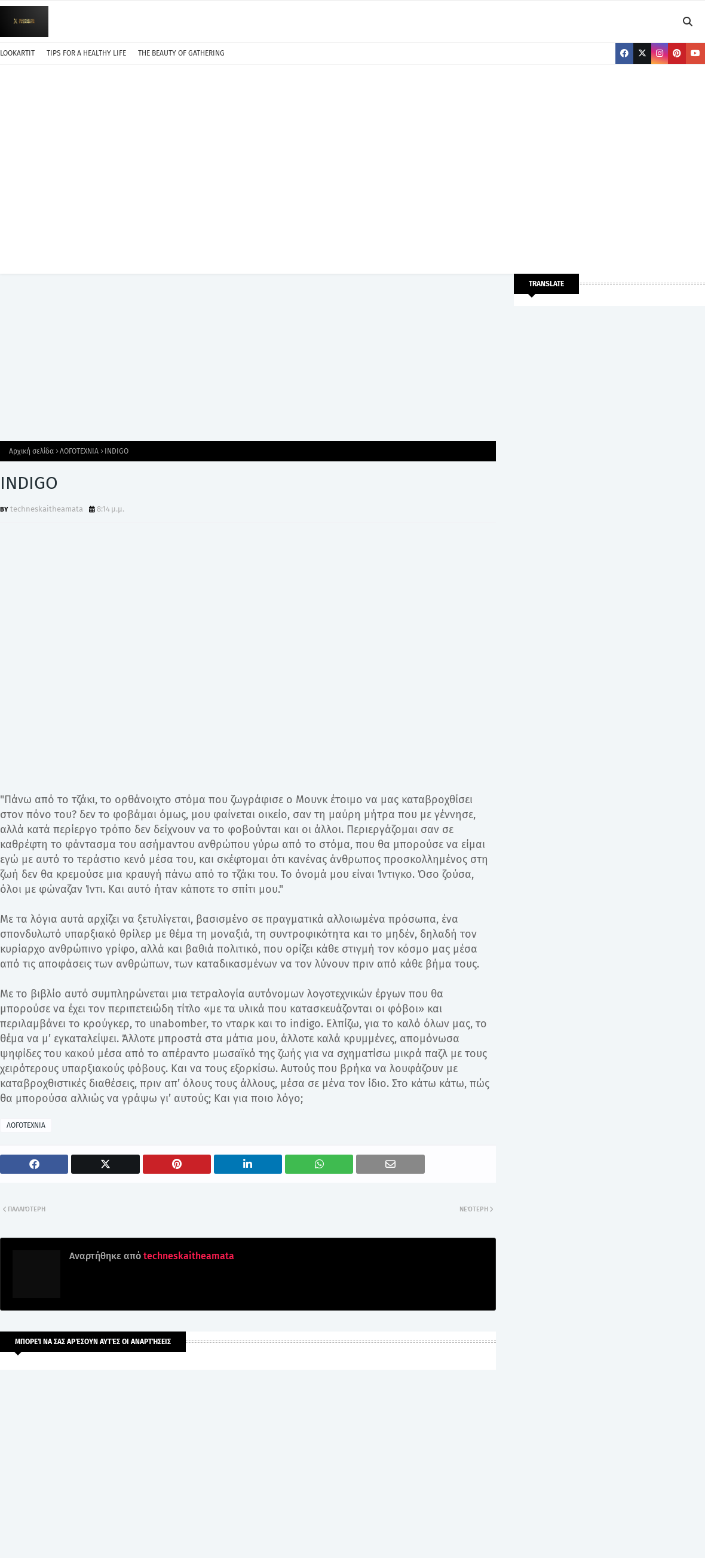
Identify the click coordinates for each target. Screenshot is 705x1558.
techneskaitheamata (46, 508)
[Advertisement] (352, 166)
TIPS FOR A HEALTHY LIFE (86, 53)
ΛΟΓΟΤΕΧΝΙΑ (79, 451)
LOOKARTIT (17, 53)
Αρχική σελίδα (31, 451)
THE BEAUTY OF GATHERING (181, 53)
